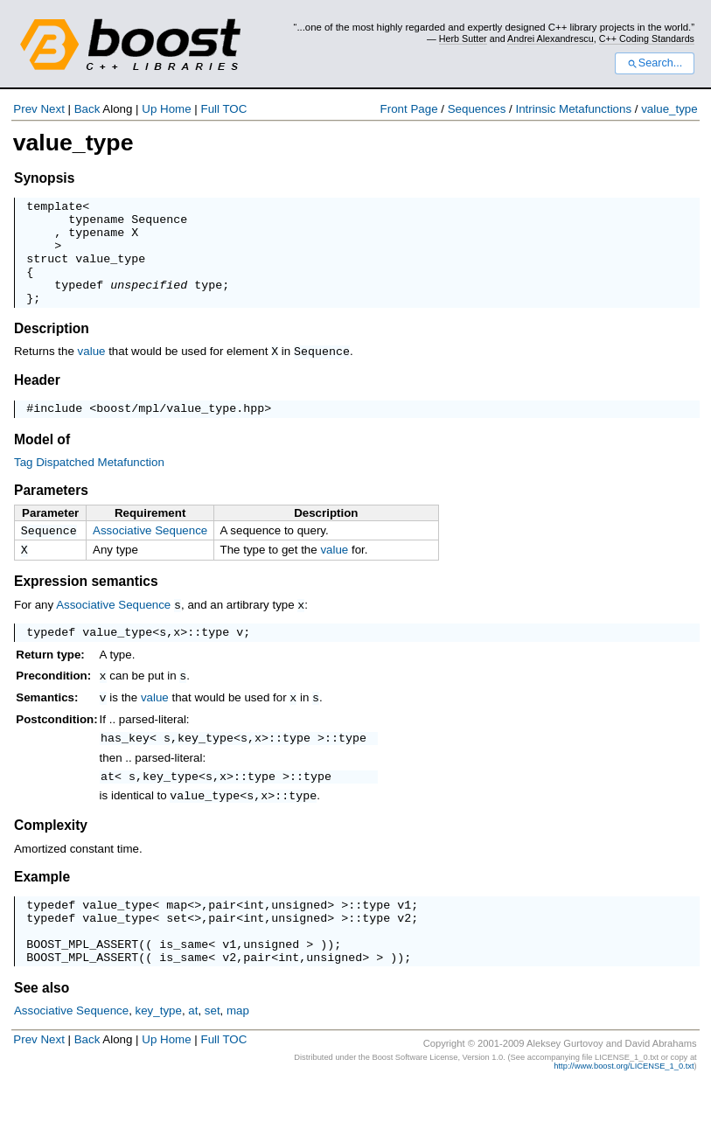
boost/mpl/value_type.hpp (180, 430)
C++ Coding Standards (646, 38)
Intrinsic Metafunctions (573, 108)
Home (176, 108)
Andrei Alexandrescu (550, 38)
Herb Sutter (463, 38)
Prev (25, 108)
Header (37, 400)
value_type (669, 108)
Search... (654, 63)
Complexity (50, 855)
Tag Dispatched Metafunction (89, 484)
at (108, 807)
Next (52, 108)
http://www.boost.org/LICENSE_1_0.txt (624, 1109)
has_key (125, 766)
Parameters (51, 512)
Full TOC (223, 108)
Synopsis (44, 178)
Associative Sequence (150, 553)
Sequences (477, 108)
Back (87, 108)
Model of (42, 462)
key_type (206, 766)
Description (51, 349)
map (176, 937)
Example (42, 907)
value (92, 372)
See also (41, 1031)
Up (149, 108)
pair (222, 937)
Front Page (409, 108)
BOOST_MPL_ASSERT (82, 985)
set (176, 953)
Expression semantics (86, 607)
